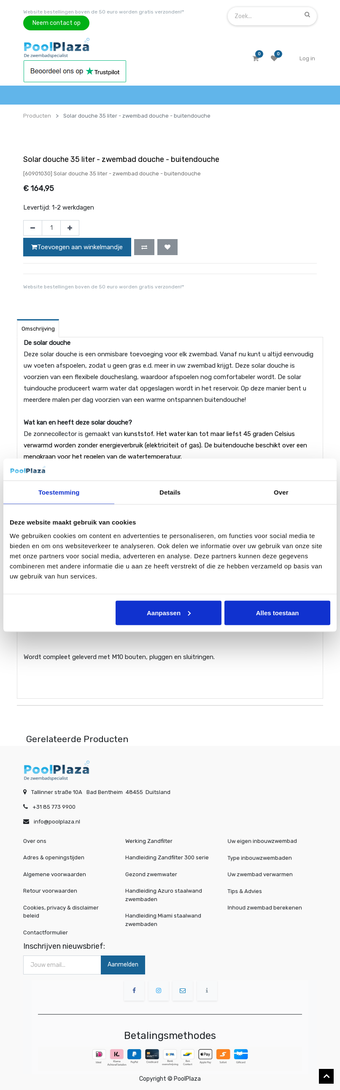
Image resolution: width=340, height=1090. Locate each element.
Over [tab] (281, 492)
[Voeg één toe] (69, 228)
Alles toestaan (277, 612)
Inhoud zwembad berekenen (267, 907)
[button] (144, 247)
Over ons (34, 841)
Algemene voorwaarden (54, 874)
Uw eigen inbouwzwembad (265, 841)
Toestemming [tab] (59, 492)
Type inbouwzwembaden (263, 857)
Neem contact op (56, 23)
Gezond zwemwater (151, 874)
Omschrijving (38, 329)
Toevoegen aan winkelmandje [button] (77, 247)
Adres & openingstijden (53, 857)
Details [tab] (170, 492)
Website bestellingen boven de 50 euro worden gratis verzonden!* (103, 12)
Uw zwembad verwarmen (263, 874)
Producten (37, 116)
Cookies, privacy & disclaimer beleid (61, 911)
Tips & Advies (252, 891)
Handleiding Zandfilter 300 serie (167, 857)
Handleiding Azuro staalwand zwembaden (163, 895)
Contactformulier (45, 932)
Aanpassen (169, 612)
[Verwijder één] (32, 228)
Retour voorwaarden (50, 891)
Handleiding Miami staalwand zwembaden (163, 919)
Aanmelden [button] (123, 964)
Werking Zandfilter (149, 841)
